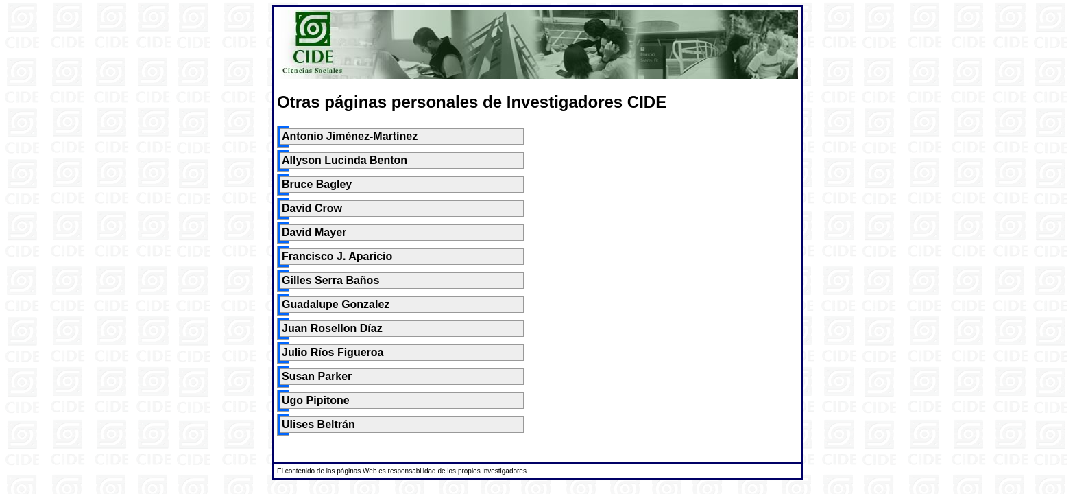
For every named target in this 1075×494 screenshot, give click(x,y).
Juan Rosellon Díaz (332, 328)
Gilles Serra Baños (330, 280)
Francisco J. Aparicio (337, 256)
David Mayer (314, 232)
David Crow (312, 208)
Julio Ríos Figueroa (332, 352)
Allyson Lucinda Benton (344, 160)
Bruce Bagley (317, 184)
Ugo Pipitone (316, 400)
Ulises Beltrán (318, 424)
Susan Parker (317, 376)
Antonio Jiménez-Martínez (350, 136)
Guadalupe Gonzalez (335, 304)
